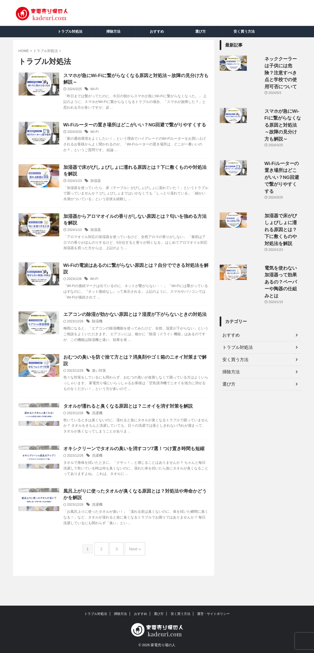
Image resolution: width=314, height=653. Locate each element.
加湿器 (109, 190)
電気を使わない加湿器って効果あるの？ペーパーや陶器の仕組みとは (275, 208)
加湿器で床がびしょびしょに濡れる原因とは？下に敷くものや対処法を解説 (275, 172)
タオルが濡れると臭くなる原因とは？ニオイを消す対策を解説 (138, 426)
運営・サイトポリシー (213, 614)
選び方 (200, 31)
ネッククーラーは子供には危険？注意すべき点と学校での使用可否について (275, 64)
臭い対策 (112, 390)
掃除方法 (113, 31)
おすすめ (157, 31)
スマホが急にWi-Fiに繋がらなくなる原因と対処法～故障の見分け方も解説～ (275, 100)
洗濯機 (110, 433)
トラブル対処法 (70, 31)
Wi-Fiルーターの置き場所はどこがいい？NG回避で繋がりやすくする (275, 136)
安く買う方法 (244, 31)
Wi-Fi (107, 90)
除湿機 (110, 340)
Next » (132, 575)
